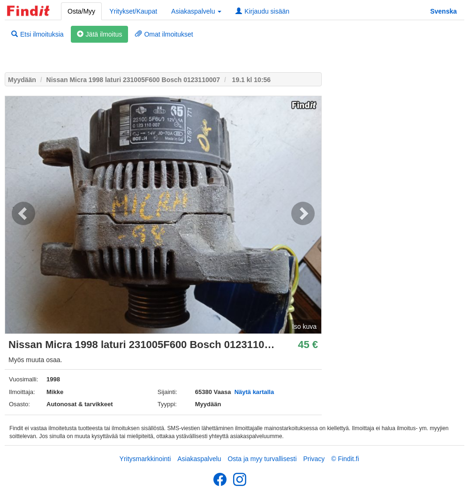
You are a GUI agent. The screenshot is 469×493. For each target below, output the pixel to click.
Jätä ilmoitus (99, 34)
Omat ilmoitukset (164, 34)
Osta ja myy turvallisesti (261, 459)
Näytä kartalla (254, 391)
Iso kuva (304, 326)
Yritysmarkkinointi (145, 459)
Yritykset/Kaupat (133, 11)
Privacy (314, 459)
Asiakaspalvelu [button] (196, 11)
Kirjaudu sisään (262, 11)
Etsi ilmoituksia (37, 34)
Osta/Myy (81, 11)
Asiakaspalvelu (199, 459)
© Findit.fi (345, 459)
